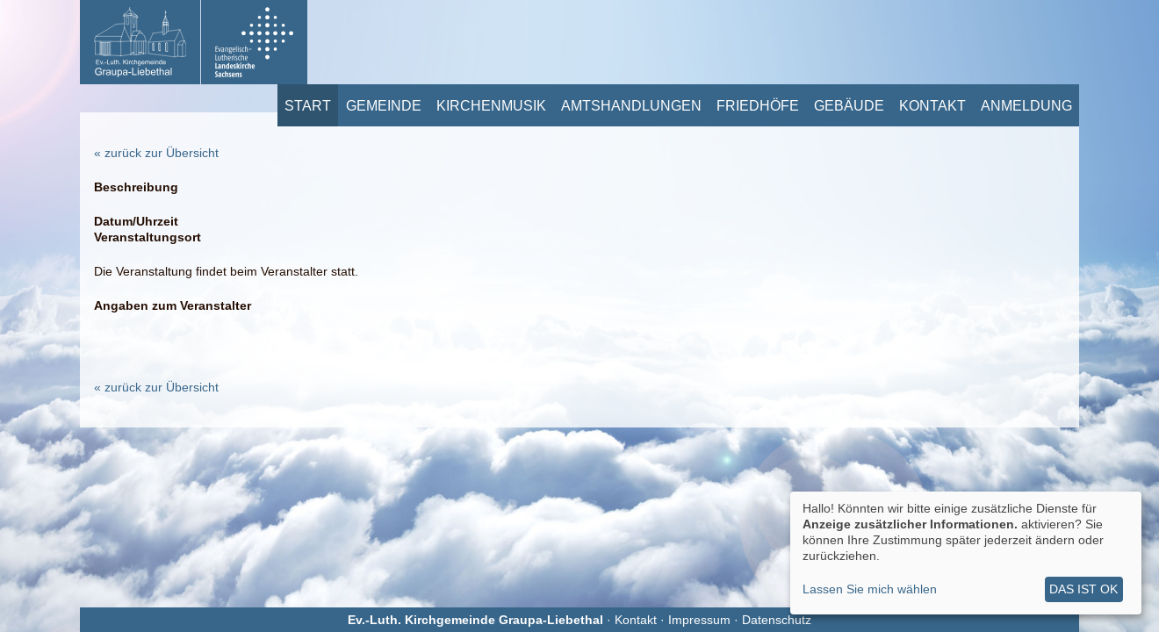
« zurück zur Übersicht (156, 153)
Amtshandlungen (631, 105)
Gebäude (849, 105)
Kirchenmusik (491, 105)
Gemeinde (383, 105)
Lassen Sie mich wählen (870, 589)
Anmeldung (1026, 105)
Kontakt (932, 105)
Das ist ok (1083, 589)
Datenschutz (776, 620)
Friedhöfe (757, 105)
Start (307, 105)
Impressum (699, 620)
